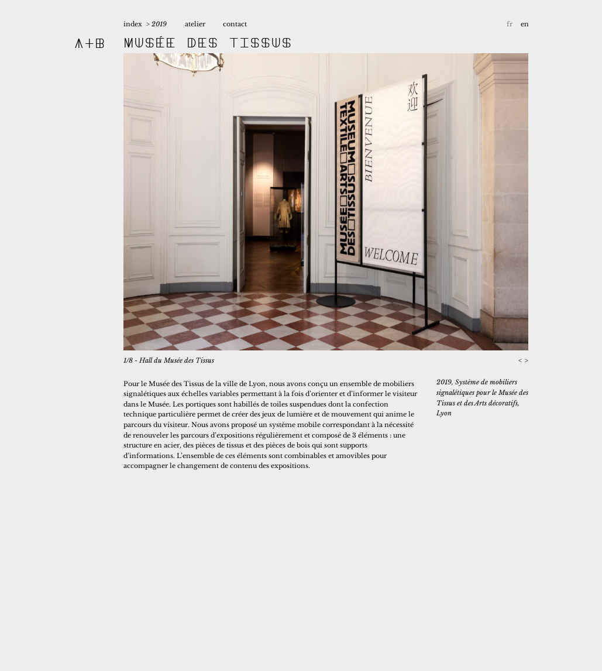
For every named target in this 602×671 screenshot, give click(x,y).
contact (235, 24)
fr (509, 24)
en (525, 24)
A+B (89, 43)
